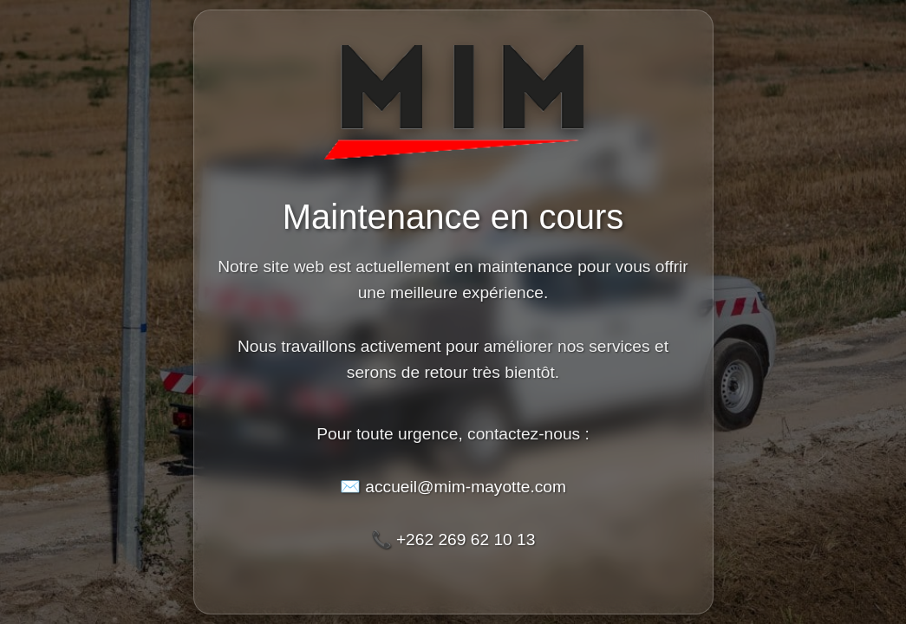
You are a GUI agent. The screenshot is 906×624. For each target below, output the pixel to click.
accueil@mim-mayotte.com (465, 487)
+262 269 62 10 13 (466, 539)
